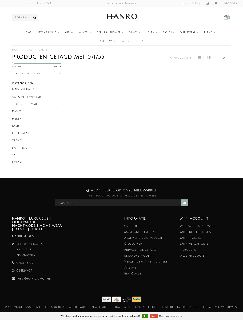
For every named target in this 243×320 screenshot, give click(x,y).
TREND (208, 32)
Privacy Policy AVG (140, 249)
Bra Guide (132, 273)
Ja (145, 316)
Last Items (105, 41)
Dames (133, 32)
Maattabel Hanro (139, 231)
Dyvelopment (228, 307)
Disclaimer (133, 243)
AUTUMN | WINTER (76, 32)
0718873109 (24, 262)
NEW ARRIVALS (46, 32)
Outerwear (188, 32)
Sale (124, 41)
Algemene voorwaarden (144, 237)
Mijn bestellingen (195, 231)
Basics (167, 32)
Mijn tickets (190, 237)
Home (27, 32)
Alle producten (193, 255)
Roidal (140, 41)
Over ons (132, 226)
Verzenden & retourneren (147, 261)
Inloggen (230, 3)
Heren (150, 32)
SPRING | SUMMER (109, 32)
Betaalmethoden (138, 255)
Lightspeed (190, 307)
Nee (154, 316)
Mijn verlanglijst (195, 243)
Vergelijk (188, 249)
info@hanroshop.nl (33, 278)
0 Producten (180, 57)
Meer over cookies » (170, 316)
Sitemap (130, 267)
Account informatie (198, 226)
